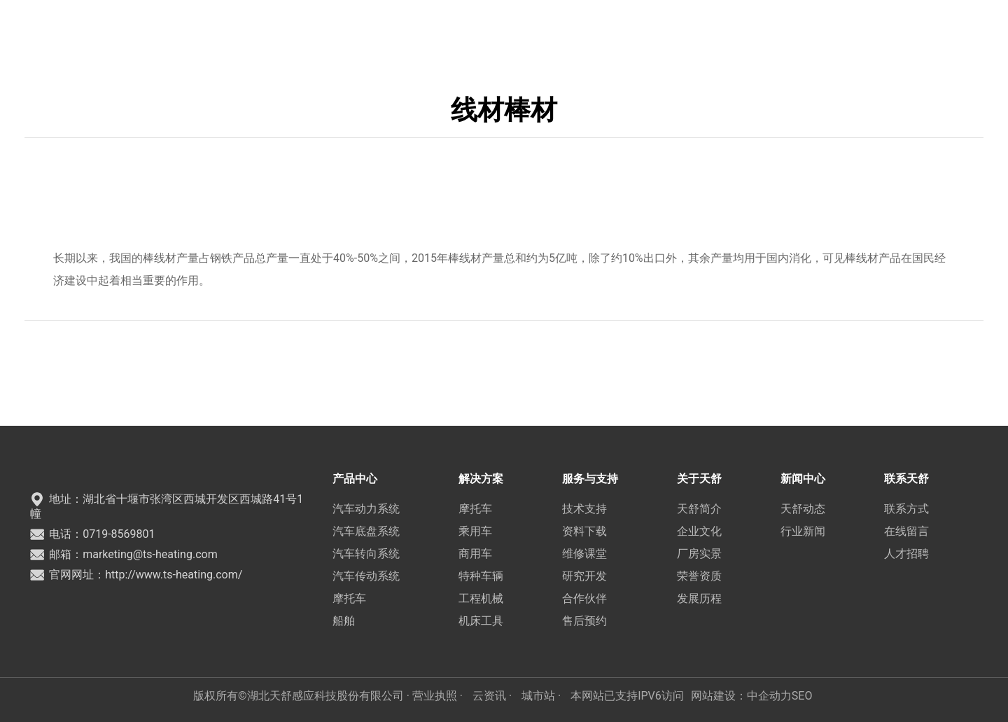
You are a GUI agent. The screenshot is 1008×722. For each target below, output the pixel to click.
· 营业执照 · (434, 695)
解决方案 (397, 31)
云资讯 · (493, 695)
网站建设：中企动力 (741, 695)
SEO (802, 695)
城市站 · (543, 695)
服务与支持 (465, 31)
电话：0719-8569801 (92, 534)
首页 (284, 31)
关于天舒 (532, 31)
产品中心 (334, 31)
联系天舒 (657, 31)
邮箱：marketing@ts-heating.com (123, 554)
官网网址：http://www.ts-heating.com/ (136, 574)
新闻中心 (595, 31)
